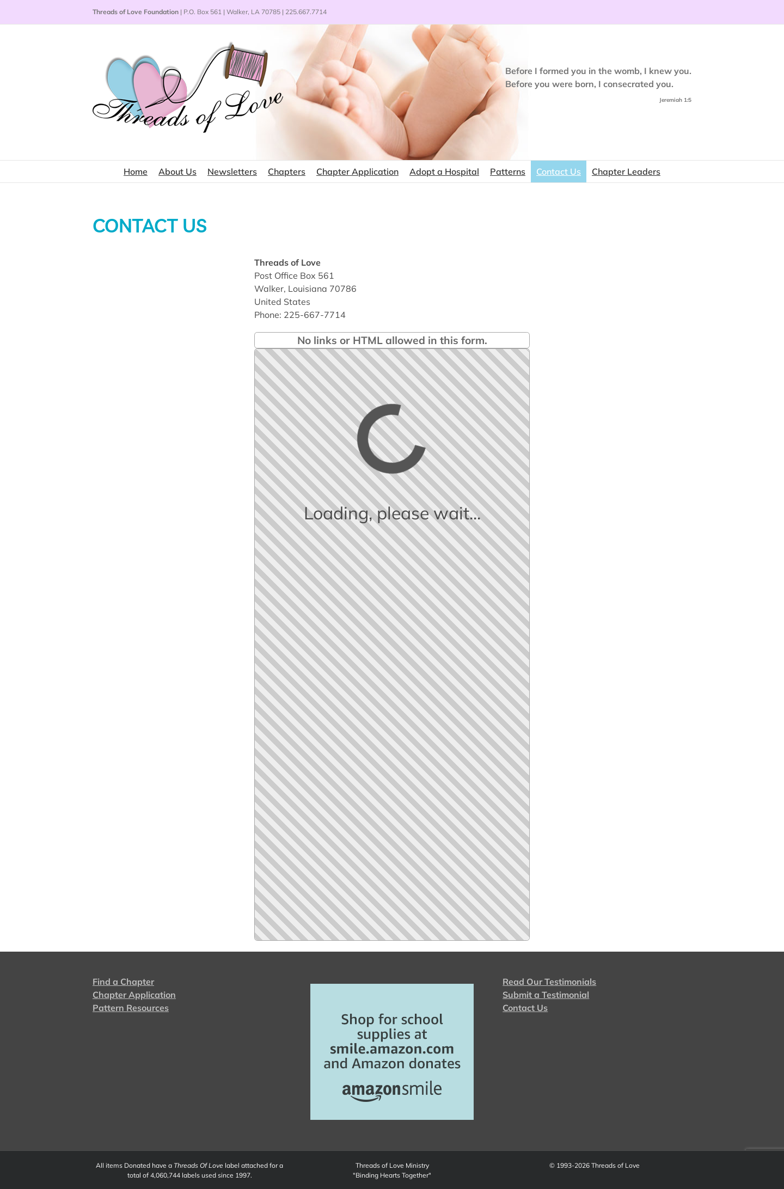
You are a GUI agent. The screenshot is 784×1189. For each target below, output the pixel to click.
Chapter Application (134, 994)
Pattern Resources (131, 1007)
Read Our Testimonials (549, 981)
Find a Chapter (123, 981)
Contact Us (525, 1007)
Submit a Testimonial (546, 994)
